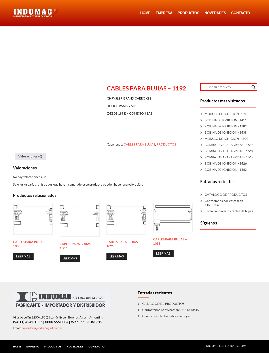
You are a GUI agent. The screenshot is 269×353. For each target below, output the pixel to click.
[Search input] (227, 87)
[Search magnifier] (253, 87)
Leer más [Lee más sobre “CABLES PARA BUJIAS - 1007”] (70, 258)
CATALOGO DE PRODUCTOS (226, 194)
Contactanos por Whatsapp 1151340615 (224, 203)
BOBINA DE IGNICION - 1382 (226, 126)
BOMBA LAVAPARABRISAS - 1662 (229, 145)
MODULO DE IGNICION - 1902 (226, 138)
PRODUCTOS (188, 13)
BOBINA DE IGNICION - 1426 (226, 163)
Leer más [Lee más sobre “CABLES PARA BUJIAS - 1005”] (23, 256)
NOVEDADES (215, 13)
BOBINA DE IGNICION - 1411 (226, 120)
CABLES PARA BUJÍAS (139, 144)
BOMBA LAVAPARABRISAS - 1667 (229, 157)
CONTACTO (240, 13)
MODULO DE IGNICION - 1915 (226, 114)
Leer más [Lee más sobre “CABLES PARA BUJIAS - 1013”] (163, 253)
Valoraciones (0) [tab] (30, 156)
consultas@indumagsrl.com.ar (42, 328)
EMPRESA (164, 13)
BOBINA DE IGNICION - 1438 (226, 132)
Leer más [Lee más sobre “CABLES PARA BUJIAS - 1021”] (117, 256)
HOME (145, 13)
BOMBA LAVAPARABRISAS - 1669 (229, 151)
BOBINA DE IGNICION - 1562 (226, 169)
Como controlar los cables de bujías (229, 211)
